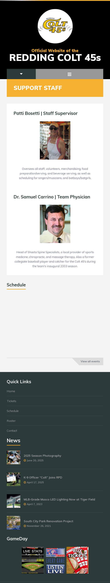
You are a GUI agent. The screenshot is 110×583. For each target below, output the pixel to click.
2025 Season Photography (42, 457)
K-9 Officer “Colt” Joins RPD (43, 479)
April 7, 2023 (34, 505)
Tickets (11, 402)
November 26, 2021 (39, 527)
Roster (11, 422)
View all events (90, 361)
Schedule (13, 412)
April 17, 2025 (35, 483)
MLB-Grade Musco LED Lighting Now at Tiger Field (59, 501)
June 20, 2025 (35, 462)
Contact (12, 432)
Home (11, 392)
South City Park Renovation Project (48, 522)
